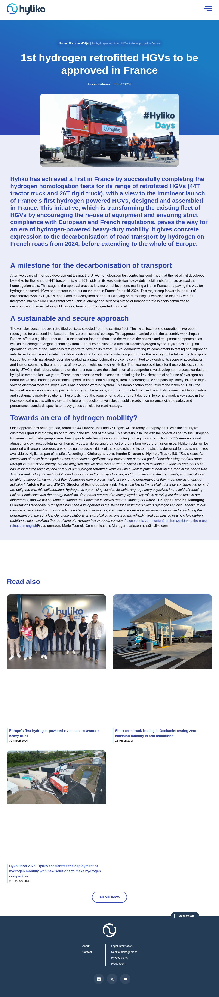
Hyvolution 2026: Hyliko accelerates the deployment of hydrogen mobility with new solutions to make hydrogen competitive (55, 871)
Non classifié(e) (79, 43)
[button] (180, 552)
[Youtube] (125, 979)
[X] (112, 979)
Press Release (99, 84)
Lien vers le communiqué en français (154, 520)
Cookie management (124, 952)
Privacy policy (119, 957)
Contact (87, 952)
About (86, 946)
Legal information (121, 946)
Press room (118, 963)
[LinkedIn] (99, 979)
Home (63, 43)
